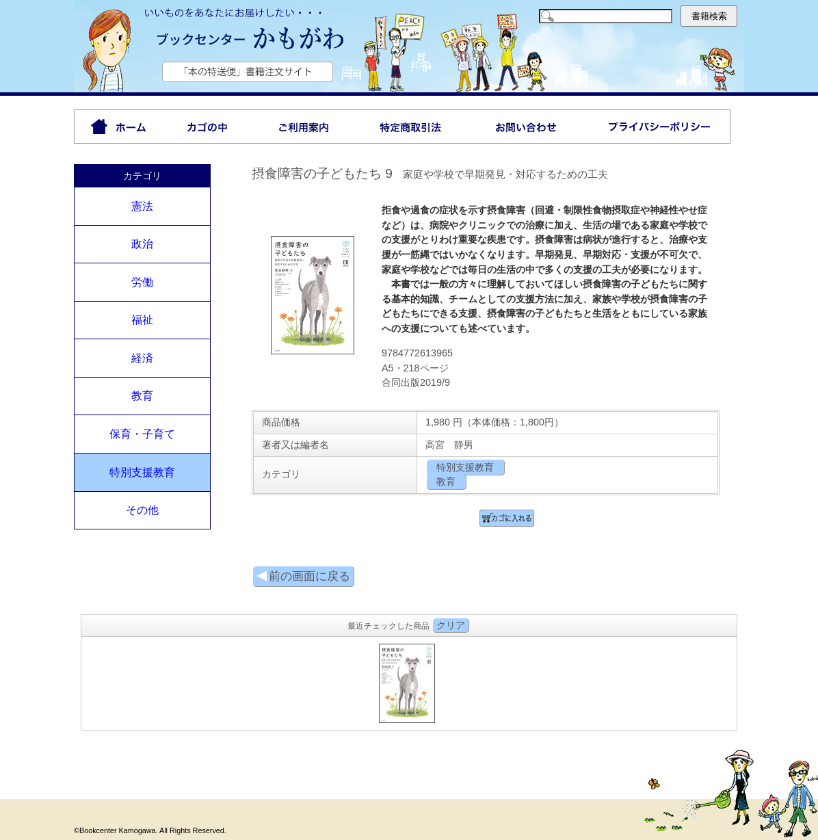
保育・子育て (142, 434)
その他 (142, 510)
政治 (142, 244)
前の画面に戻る (303, 576)
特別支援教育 (142, 472)
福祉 (142, 320)
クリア (450, 625)
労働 (142, 282)
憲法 (142, 206)
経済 (142, 358)
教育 (142, 396)
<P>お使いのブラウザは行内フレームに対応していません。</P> (409, 681)
